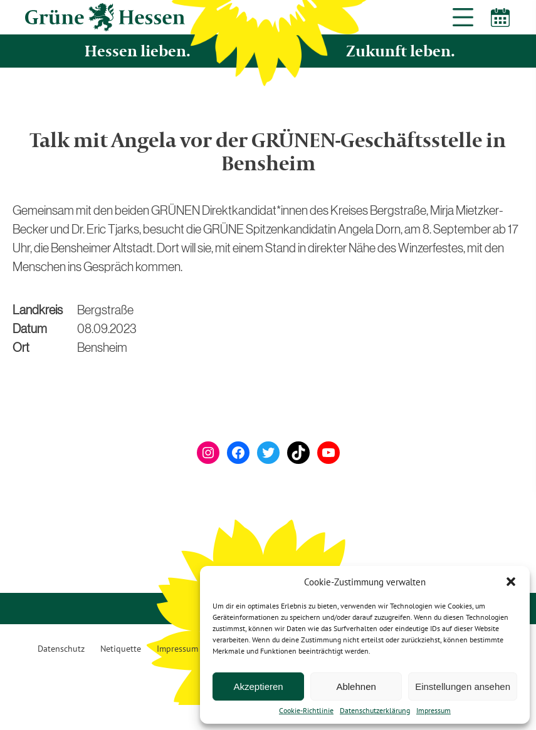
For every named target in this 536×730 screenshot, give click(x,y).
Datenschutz (61, 648)
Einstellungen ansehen (462, 686)
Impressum (433, 710)
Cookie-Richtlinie (306, 710)
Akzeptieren (258, 686)
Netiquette (120, 648)
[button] (511, 581)
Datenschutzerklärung (375, 710)
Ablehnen (356, 686)
